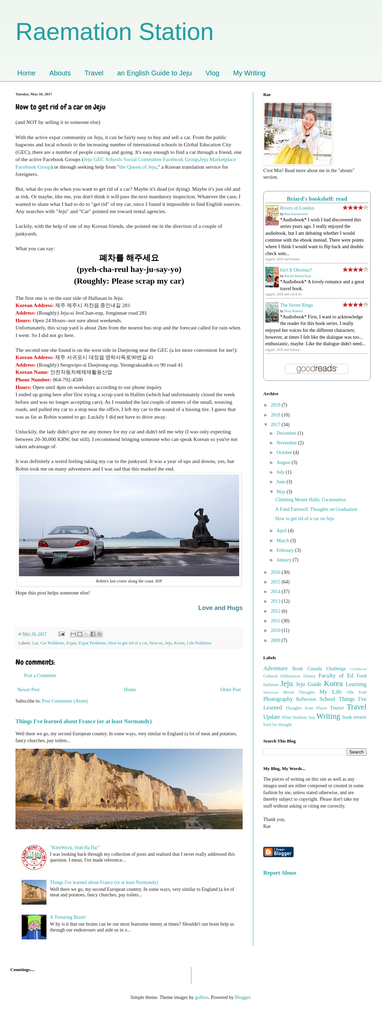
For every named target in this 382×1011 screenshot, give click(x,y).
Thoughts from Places (306, 708)
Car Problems (52, 643)
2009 (276, 640)
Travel (94, 73)
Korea (179, 643)
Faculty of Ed (335, 675)
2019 (276, 405)
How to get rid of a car (128, 643)
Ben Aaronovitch (296, 214)
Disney (309, 676)
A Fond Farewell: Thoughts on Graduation (316, 509)
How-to (155, 643)
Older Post (231, 689)
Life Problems (199, 643)
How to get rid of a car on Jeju (304, 518)
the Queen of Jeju (138, 167)
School (327, 699)
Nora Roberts (294, 311)
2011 (276, 620)
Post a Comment (40, 675)
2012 (276, 611)
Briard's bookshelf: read (317, 199)
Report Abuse (279, 873)
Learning (356, 684)
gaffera (201, 997)
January (284, 559)
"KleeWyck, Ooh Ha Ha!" (75, 847)
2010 (276, 630)
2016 (276, 572)
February (285, 550)
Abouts (60, 73)
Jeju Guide (308, 684)
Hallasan (270, 684)
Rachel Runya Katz (298, 276)
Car (35, 643)
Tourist (336, 707)
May (281, 491)
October (284, 452)
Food (362, 675)
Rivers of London (297, 208)
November (287, 442)
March (283, 540)
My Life (330, 691)
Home (26, 73)
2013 (276, 601)
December (286, 433)
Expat (71, 643)
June (281, 481)
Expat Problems (92, 643)
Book (298, 668)
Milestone (271, 692)
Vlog (212, 73)
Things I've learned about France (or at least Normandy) (83, 721)
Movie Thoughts (299, 692)
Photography (278, 699)
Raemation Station (114, 31)
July (281, 472)
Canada (314, 668)
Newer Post (28, 689)
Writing (328, 716)
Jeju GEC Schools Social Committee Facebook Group (141, 159)
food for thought (277, 724)
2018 (276, 415)
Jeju (168, 643)
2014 (276, 591)
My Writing (249, 73)
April (282, 530)
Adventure (275, 668)
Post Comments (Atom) (65, 701)
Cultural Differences (281, 676)
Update (271, 717)
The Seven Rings (296, 305)
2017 (276, 424)
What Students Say (298, 717)
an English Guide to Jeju (154, 73)
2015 (276, 582)
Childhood (358, 669)
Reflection (306, 699)
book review (354, 717)
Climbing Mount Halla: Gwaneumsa (310, 499)
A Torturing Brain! (68, 917)
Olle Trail (357, 692)
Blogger (242, 997)
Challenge (336, 668)
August (283, 462)
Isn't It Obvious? (296, 270)
